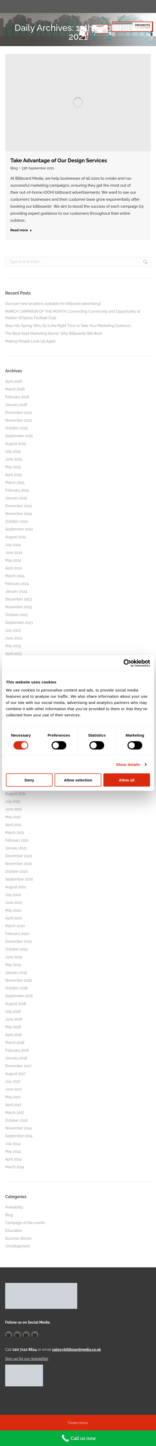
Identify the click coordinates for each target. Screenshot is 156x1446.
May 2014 (13, 1151)
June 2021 (13, 809)
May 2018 (13, 1027)
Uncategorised (17, 1246)
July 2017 (12, 1081)
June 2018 (13, 1019)
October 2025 (16, 428)
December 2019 (18, 941)
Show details (128, 764)
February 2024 (17, 584)
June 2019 (13, 957)
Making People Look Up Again (30, 341)
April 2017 (13, 1105)
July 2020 (13, 895)
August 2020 (15, 887)
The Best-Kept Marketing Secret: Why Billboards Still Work (53, 333)
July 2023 (13, 630)
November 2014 (18, 1128)
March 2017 (14, 1112)
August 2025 (15, 444)
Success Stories (18, 1238)
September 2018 (19, 996)
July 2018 (13, 1011)
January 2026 (16, 405)
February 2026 (17, 397)
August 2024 (15, 537)
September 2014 (18, 1136)
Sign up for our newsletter (26, 1359)
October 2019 (16, 949)
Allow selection (78, 780)
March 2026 (15, 389)
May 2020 (13, 910)
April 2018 (13, 1035)
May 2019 (13, 965)
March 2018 (14, 1042)
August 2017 (15, 1074)
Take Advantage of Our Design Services (58, 160)
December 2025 (18, 412)
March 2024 (15, 576)
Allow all (126, 780)
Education (13, 1230)
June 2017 (13, 1089)
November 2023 (18, 607)
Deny (29, 780)
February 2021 (17, 840)
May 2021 (13, 817)
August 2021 (15, 794)
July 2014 (12, 1144)
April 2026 (13, 381)
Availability (14, 1207)
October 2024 (16, 521)
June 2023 (13, 638)
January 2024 (16, 591)
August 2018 (15, 1004)
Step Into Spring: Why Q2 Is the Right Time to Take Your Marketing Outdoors (68, 326)
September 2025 (19, 436)
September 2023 (19, 622)
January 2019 (16, 972)
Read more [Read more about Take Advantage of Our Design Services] (21, 230)
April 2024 (13, 568)
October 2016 (16, 1120)
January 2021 (16, 848)
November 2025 (18, 420)
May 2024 (13, 560)
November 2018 (18, 980)
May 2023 (13, 646)
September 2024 (19, 529)
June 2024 (13, 552)
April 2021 (13, 825)
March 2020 (15, 926)
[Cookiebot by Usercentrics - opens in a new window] (127, 663)
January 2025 (16, 498)
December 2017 (18, 1066)
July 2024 (13, 545)
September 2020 (19, 879)
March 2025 (15, 482)
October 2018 (16, 988)
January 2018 (16, 1058)
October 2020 (16, 871)
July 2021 (12, 801)
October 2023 (16, 615)
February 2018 (17, 1050)
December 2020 (18, 856)
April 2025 (13, 475)
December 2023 (18, 599)
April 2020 (13, 918)
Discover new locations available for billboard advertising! (53, 304)
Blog (14, 168)
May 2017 (13, 1097)
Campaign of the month (25, 1223)
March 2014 (14, 1167)
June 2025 (13, 459)
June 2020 (14, 902)
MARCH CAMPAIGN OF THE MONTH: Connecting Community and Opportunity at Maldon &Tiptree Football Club (72, 314)
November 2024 (18, 514)
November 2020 (18, 864)
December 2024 (18, 506)
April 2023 (13, 654)
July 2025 (13, 451)
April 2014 (13, 1159)
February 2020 (17, 934)
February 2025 (17, 490)
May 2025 (13, 467)
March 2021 (14, 832)
